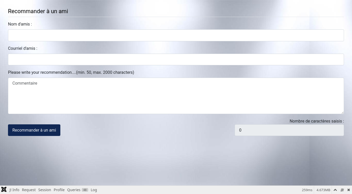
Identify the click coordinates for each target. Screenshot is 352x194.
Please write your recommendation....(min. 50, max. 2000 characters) (71, 72)
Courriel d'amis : (22, 48)
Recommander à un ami (34, 130)
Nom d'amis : (20, 24)
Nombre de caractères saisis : (317, 121)
